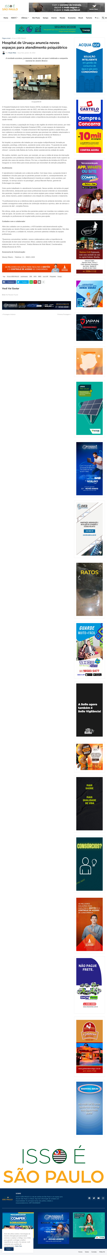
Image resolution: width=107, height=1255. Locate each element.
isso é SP (45, 276)
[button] (98, 18)
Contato (94, 1252)
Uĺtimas (24, 18)
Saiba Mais (18, 1246)
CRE (30, 276)
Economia (72, 18)
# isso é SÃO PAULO (19, 38)
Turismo (89, 18)
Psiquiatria (53, 276)
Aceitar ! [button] (8, 1249)
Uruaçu (60, 276)
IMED (39, 276)
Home (6, 18)
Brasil (80, 18)
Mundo (62, 18)
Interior (54, 18)
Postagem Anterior (9, 314)
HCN (35, 276)
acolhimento (24, 276)
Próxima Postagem (63, 314)
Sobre (87, 1252)
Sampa (45, 18)
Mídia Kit (102, 1252)
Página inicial (6, 38)
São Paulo (36, 18)
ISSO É (14, 18)
